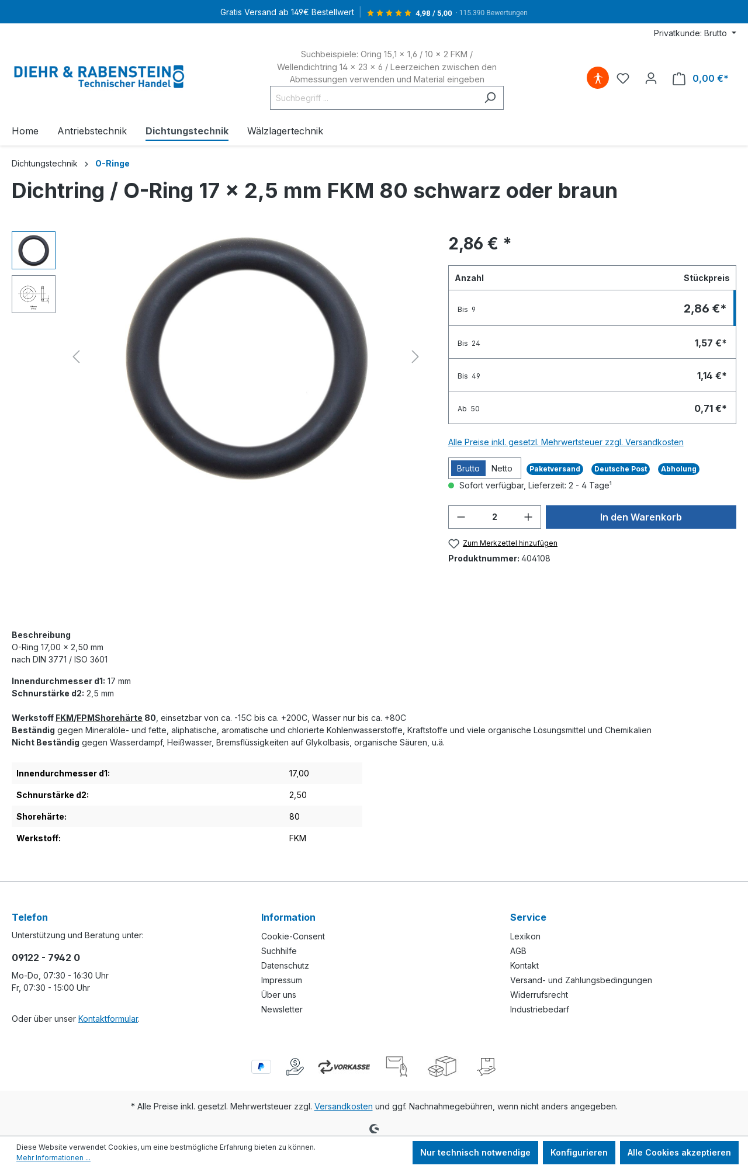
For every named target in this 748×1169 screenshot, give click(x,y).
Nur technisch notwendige (475, 1152)
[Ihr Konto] (651, 78)
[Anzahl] (494, 517)
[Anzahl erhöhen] (528, 517)
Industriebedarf (539, 1009)
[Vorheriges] (76, 357)
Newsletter (282, 1009)
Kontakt (524, 965)
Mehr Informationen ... (53, 1157)
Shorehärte (119, 718)
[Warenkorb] (700, 79)
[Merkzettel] (623, 78)
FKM (65, 718)
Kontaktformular (108, 1019)
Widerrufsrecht (539, 995)
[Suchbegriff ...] (373, 98)
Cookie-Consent (293, 936)
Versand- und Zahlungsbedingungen (581, 980)
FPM (86, 718)
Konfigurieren (579, 1152)
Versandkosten (343, 1106)
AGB (518, 951)
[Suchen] (490, 98)
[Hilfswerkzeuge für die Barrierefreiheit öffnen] (598, 78)
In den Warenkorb (641, 517)
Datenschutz (285, 965)
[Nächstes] (415, 357)
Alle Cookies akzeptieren (679, 1152)
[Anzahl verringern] (461, 517)
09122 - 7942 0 (46, 957)
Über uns (278, 995)
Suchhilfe (279, 951)
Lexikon (525, 936)
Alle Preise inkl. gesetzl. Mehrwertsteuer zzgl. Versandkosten (566, 442)
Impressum (281, 980)
